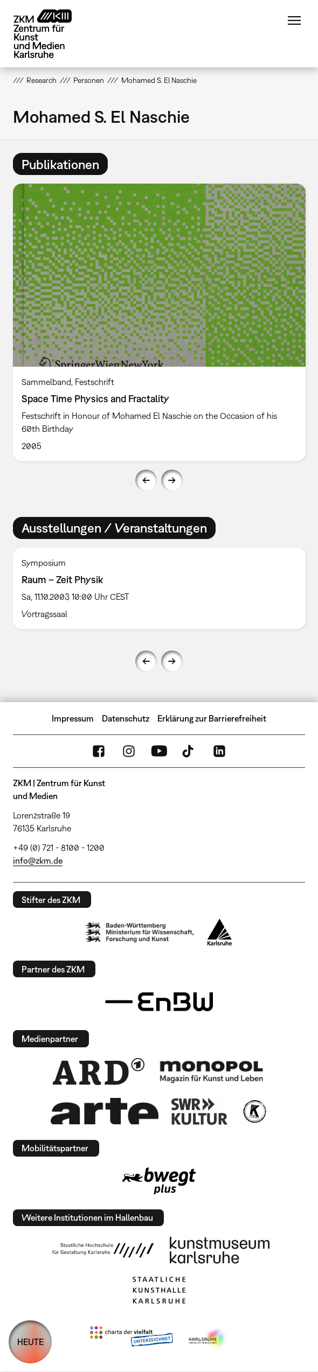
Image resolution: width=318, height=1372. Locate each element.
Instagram (129, 751)
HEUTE (30, 1342)
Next (172, 480)
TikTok (189, 751)
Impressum (73, 718)
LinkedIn (219, 751)
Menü (294, 20)
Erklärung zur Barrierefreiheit (211, 718)
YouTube (159, 751)
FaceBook (98, 751)
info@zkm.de (38, 860)
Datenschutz (125, 718)
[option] (159, 322)
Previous (146, 480)
